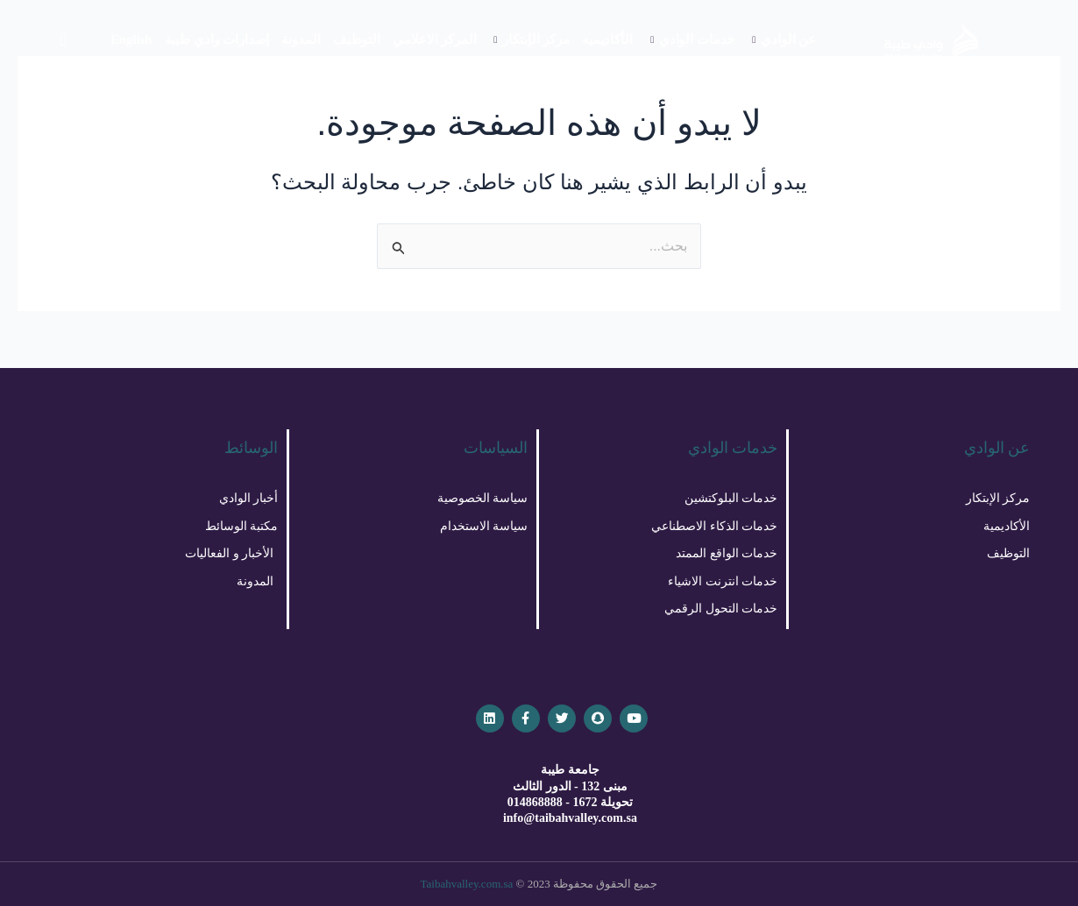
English (131, 39)
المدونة (300, 39)
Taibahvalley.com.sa (467, 883)
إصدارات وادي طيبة (217, 39)
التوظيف (356, 39)
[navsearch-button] (63, 39)
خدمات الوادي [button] (692, 39)
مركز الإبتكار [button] (531, 39)
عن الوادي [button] (784, 39)
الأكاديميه (607, 39)
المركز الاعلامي (434, 39)
